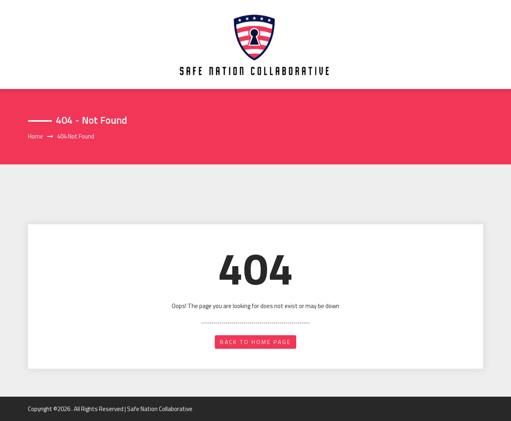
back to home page (255, 342)
